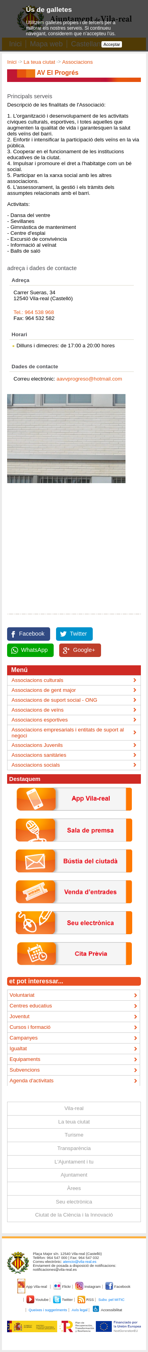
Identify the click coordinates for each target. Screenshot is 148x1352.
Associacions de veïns (37, 710)
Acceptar (111, 44)
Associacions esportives (39, 720)
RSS (86, 1300)
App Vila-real (32, 1287)
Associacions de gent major (43, 690)
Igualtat (18, 1048)
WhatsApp (34, 650)
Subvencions (24, 1070)
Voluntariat (21, 995)
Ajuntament (74, 1175)
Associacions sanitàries (38, 755)
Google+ (84, 650)
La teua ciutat (39, 62)
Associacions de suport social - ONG (54, 700)
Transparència (74, 1148)
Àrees (74, 1188)
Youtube (38, 1300)
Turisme (74, 1135)
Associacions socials (35, 765)
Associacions (77, 62)
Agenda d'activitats (31, 1081)
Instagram (88, 1287)
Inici (12, 62)
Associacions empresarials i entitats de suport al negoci (67, 733)
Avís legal (80, 1310)
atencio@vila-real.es (80, 1262)
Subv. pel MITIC (111, 1300)
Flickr (62, 1287)
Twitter (78, 633)
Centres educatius (30, 1006)
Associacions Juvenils (37, 745)
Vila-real (74, 1108)
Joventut (19, 1016)
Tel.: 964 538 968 (33, 312)
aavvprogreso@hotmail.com (89, 379)
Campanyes (23, 1038)
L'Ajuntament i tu (74, 1162)
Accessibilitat (107, 1310)
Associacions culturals (37, 680)
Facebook (31, 633)
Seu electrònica (74, 1202)
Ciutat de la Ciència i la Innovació (74, 1215)
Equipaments (24, 1059)
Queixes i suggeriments (48, 1310)
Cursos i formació (30, 1027)
